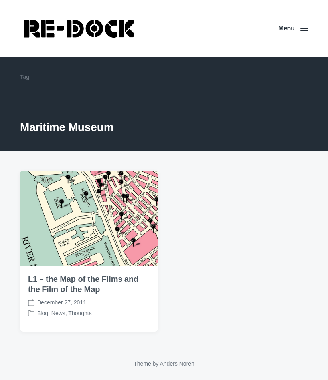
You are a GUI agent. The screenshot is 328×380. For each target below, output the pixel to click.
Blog (42, 313)
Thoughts (79, 313)
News (58, 313)
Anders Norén (177, 363)
